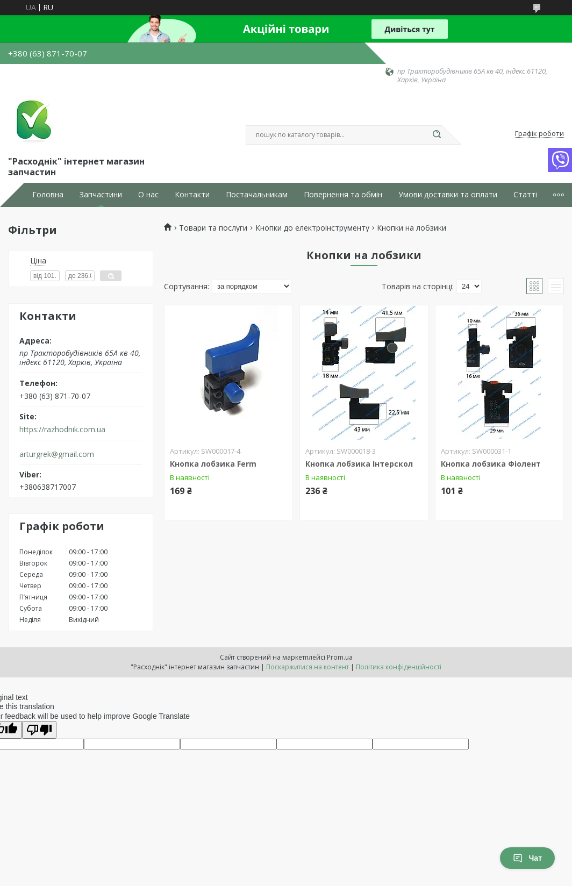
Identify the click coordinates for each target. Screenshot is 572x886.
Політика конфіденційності (398, 666)
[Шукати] (436, 135)
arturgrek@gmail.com (56, 454)
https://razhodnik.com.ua (62, 429)
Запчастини (101, 194)
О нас (148, 194)
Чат (527, 858)
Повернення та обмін (343, 194)
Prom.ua (340, 657)
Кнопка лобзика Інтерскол (359, 464)
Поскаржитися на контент (307, 666)
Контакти (192, 194)
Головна (47, 194)
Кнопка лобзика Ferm (213, 464)
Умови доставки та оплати (447, 194)
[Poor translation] (39, 730)
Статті (525, 194)
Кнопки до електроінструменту (312, 228)
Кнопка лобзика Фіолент (491, 464)
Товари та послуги (213, 228)
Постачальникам (257, 194)
